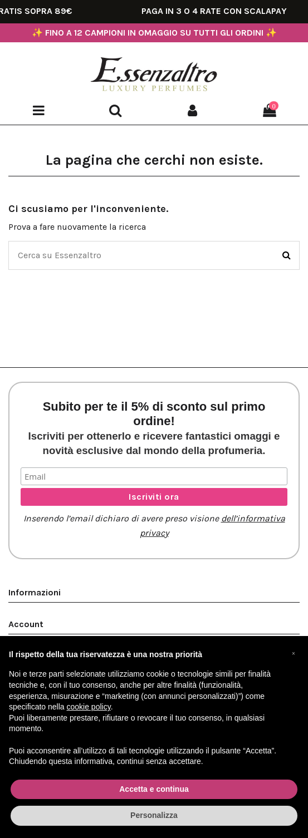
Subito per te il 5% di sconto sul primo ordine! (154, 428)
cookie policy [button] (89, 706)
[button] (293, 654)
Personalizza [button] (154, 815)
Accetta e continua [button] (153, 789)
